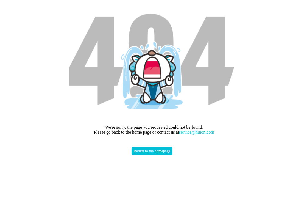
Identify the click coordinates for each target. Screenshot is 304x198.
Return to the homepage (151, 151)
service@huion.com (196, 132)
